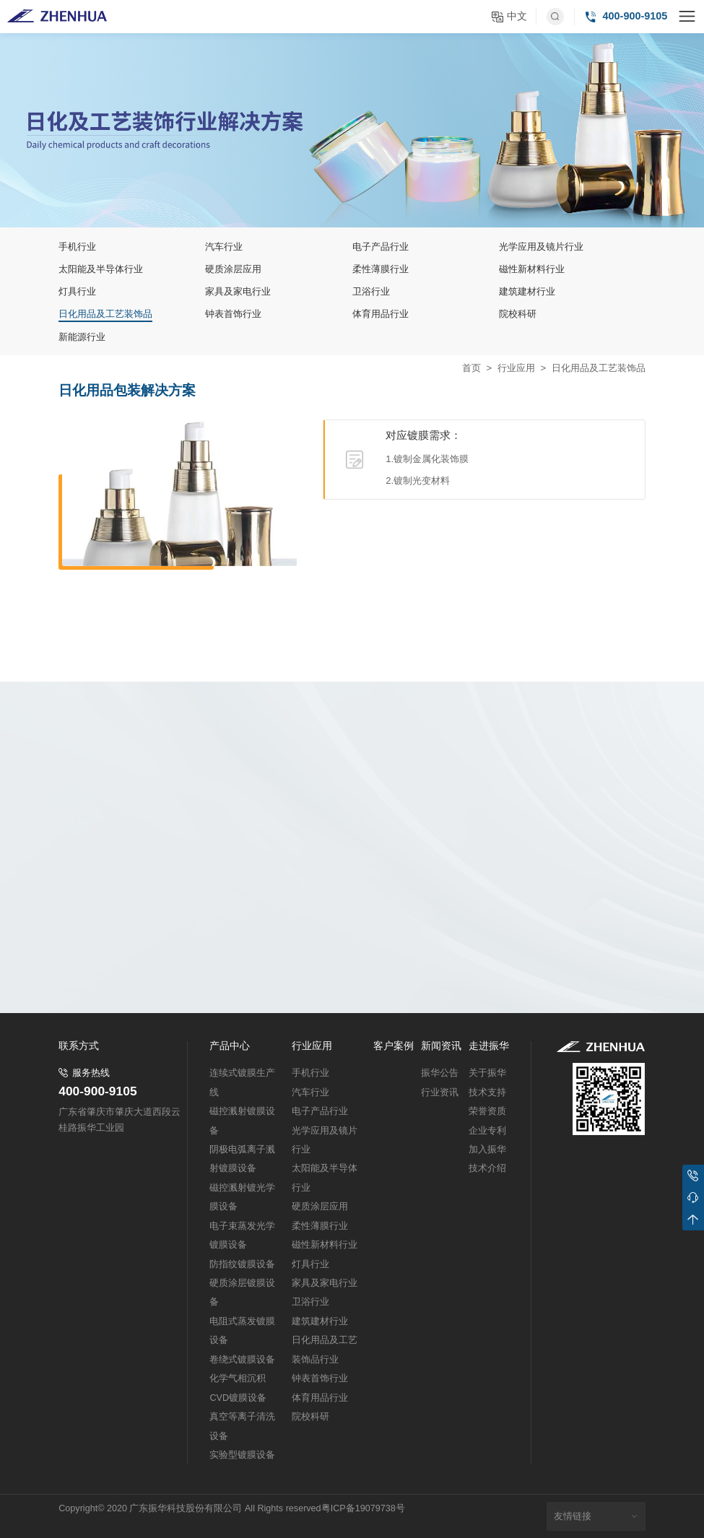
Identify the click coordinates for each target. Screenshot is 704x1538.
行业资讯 (440, 1092)
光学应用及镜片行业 (324, 1140)
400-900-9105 (97, 1091)
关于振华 (487, 1073)
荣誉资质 (487, 1111)
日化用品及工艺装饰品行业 (324, 1349)
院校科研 (310, 1417)
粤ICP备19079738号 (363, 1508)
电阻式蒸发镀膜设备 (242, 1330)
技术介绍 (487, 1168)
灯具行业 (310, 1264)
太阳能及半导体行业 (324, 1177)
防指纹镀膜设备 (242, 1264)
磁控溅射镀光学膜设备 (242, 1197)
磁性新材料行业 (324, 1245)
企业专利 (487, 1131)
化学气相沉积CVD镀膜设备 (237, 1387)
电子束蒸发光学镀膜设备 (242, 1235)
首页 (471, 367)
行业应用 (516, 367)
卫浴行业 (310, 1302)
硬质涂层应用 (320, 1207)
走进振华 (489, 1046)
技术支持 (487, 1092)
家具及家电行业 (324, 1283)
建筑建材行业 (320, 1321)
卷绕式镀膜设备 (242, 1360)
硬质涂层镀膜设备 (242, 1292)
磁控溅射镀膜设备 (242, 1120)
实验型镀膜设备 (242, 1455)
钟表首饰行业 (320, 1378)
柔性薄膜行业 (320, 1226)
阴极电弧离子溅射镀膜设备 (242, 1158)
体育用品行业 (320, 1398)
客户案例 (393, 1046)
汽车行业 (310, 1092)
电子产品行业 (320, 1111)
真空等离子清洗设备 (242, 1426)
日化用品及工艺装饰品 (599, 367)
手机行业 (310, 1073)
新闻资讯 (441, 1046)
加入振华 (487, 1149)
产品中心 (229, 1046)
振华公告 (440, 1073)
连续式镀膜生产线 (242, 1082)
